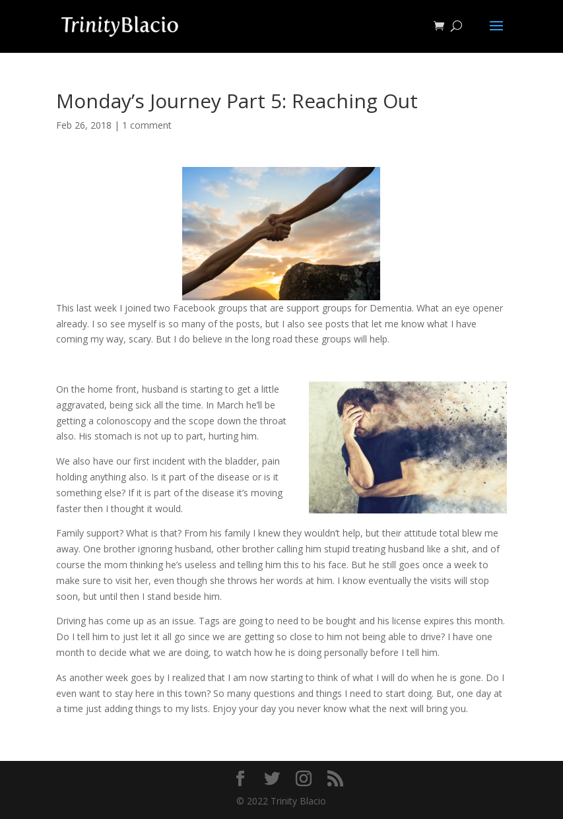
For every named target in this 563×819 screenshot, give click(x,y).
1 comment (147, 125)
